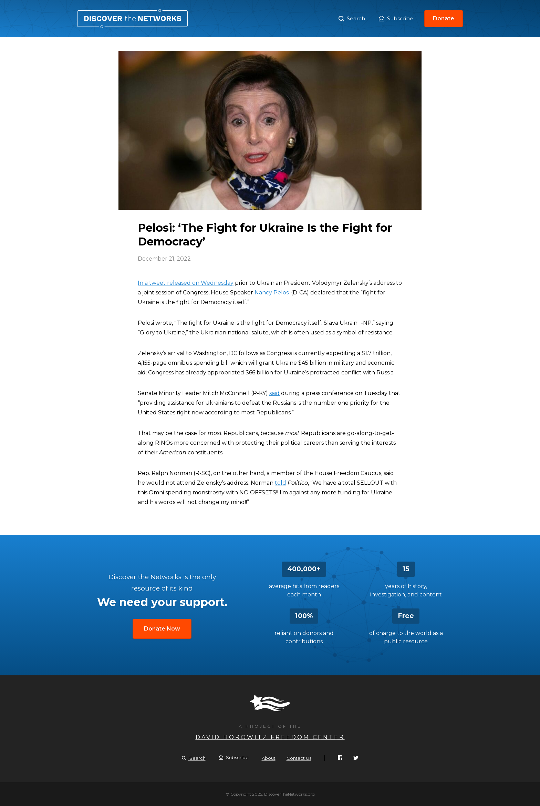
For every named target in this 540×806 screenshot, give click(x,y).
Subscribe (396, 18)
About (269, 758)
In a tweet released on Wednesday (185, 283)
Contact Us (299, 758)
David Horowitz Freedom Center (270, 737)
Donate (443, 18)
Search (352, 18)
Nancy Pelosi (272, 292)
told (280, 483)
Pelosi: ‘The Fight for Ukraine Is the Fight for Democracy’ (132, 18)
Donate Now (162, 628)
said (274, 393)
